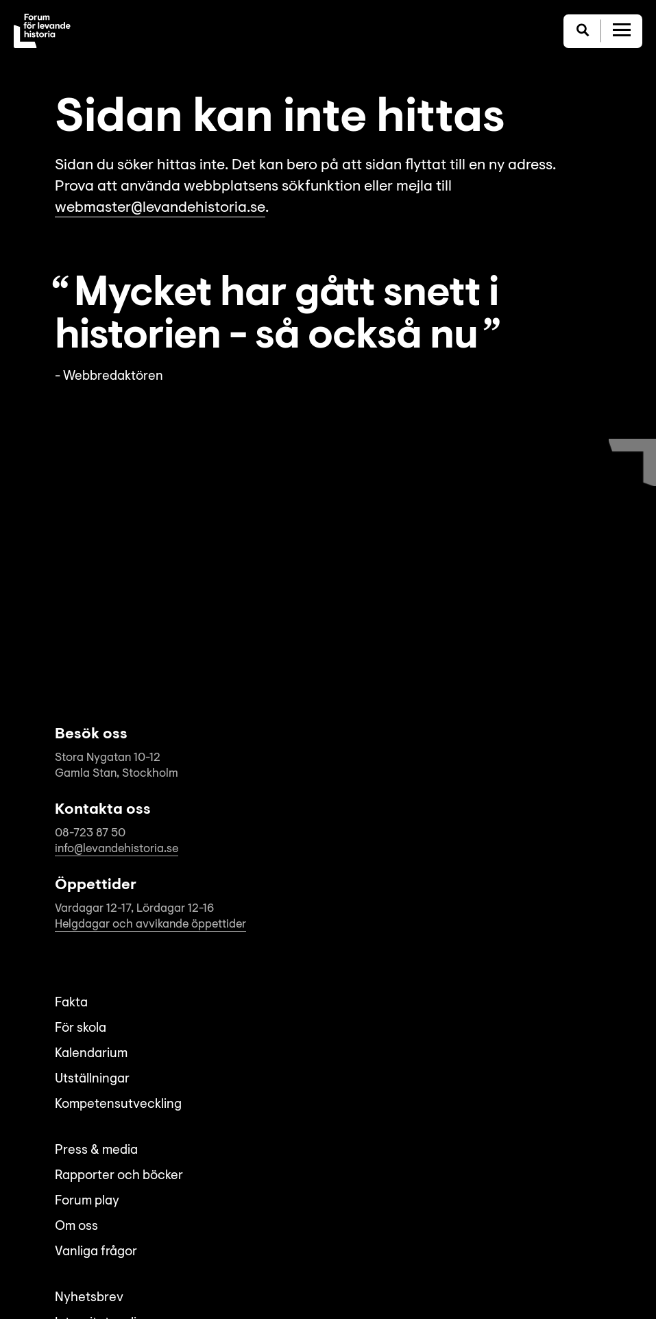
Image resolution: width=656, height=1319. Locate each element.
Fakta (71, 1003)
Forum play (87, 1201)
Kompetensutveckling (118, 1104)
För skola (80, 1028)
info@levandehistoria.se (116, 849)
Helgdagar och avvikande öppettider (150, 924)
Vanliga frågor (96, 1252)
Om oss (76, 1226)
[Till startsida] (42, 31)
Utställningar (92, 1079)
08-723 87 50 (90, 833)
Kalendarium (91, 1054)
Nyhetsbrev (89, 1298)
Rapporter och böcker (119, 1176)
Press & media (96, 1150)
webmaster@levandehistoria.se (160, 208)
